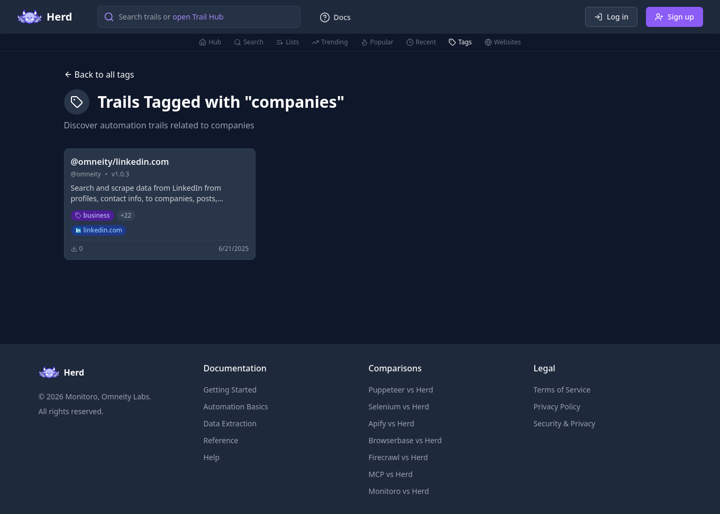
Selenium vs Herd (399, 406)
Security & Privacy (565, 423)
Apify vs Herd (392, 423)
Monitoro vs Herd (399, 491)
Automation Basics (236, 406)
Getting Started (230, 390)
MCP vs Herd (391, 474)
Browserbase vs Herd (405, 440)
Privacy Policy (557, 406)
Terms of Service (562, 390)
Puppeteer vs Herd (401, 390)
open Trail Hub (197, 17)
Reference (221, 440)
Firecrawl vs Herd (398, 457)
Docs (335, 17)
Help (212, 457)
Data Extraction (230, 423)
